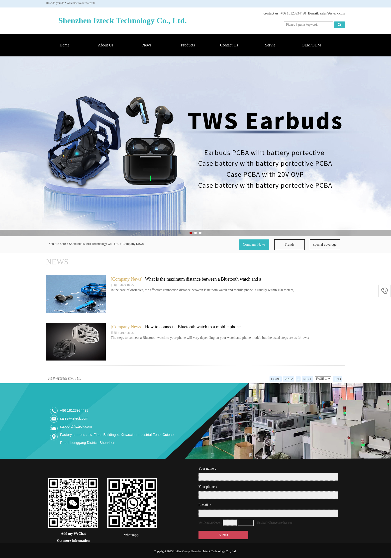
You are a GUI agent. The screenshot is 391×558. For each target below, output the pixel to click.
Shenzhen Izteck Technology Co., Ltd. (94, 244)
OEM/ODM (311, 45)
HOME (275, 379)
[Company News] (126, 279)
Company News (133, 244)
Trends (289, 244)
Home (64, 45)
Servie (270, 45)
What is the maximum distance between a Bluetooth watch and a (203, 279)
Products (188, 45)
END (338, 379)
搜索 (339, 24)
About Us (105, 45)
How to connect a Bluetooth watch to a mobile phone (192, 326)
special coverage (325, 244)
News (146, 45)
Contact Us (229, 45)
